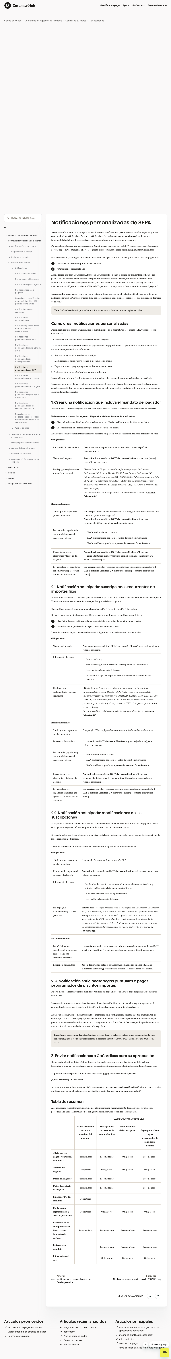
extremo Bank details (137, 543)
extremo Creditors (128, 458)
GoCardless (139, 5)
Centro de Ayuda (13, 21)
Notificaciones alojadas (25, 273)
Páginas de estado (157, 5)
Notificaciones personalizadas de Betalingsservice (23, 359)
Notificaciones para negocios (28, 284)
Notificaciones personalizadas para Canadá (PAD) (28, 348)
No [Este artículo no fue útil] (158, 1296)
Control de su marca (75, 21)
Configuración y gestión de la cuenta (43, 21)
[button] (23, 228)
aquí (95, 451)
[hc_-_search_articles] (23, 218)
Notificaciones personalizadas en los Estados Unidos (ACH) (24, 406)
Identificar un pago (110, 5)
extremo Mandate (116, 741)
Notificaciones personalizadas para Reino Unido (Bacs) (27, 395)
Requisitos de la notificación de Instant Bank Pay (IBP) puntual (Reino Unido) (27, 301)
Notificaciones (97, 21)
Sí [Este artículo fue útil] (150, 1296)
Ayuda (126, 5)
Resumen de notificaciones (27, 279)
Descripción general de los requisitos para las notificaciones (27, 328)
